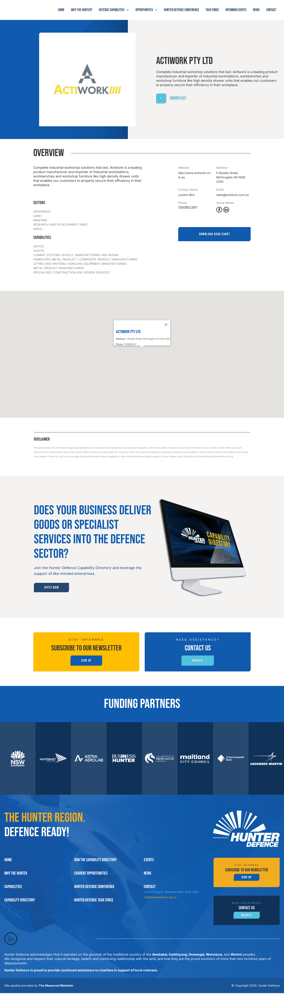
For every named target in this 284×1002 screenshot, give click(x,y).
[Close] (166, 324)
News (256, 10)
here (142, 456)
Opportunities (146, 10)
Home (61, 10)
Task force (212, 10)
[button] (142, 351)
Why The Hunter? (81, 10)
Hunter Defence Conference (181, 10)
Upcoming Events (236, 10)
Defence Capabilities (114, 10)
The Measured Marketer (56, 994)
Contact (271, 10)
